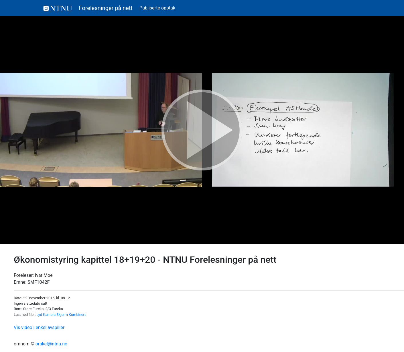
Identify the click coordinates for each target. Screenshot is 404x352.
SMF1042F (38, 282)
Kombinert (77, 314)
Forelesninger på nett (88, 8)
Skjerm (62, 314)
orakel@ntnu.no (52, 344)
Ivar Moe (44, 275)
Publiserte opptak (157, 8)
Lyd (39, 314)
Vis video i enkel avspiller (39, 327)
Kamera (49, 314)
